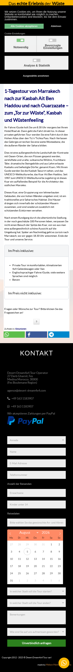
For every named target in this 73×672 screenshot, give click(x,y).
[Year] (47, 532)
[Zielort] (36, 603)
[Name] (36, 452)
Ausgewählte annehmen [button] (36, 76)
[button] (36, 251)
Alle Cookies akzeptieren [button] (24, 26)
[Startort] (36, 591)
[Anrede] (36, 440)
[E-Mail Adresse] (36, 463)
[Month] (28, 533)
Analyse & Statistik (37, 65)
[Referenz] (36, 632)
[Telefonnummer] (36, 475)
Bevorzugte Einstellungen (52, 46)
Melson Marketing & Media (58, 665)
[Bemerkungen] (36, 617)
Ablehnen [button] (56, 26)
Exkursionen (20, 329)
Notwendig (20, 47)
